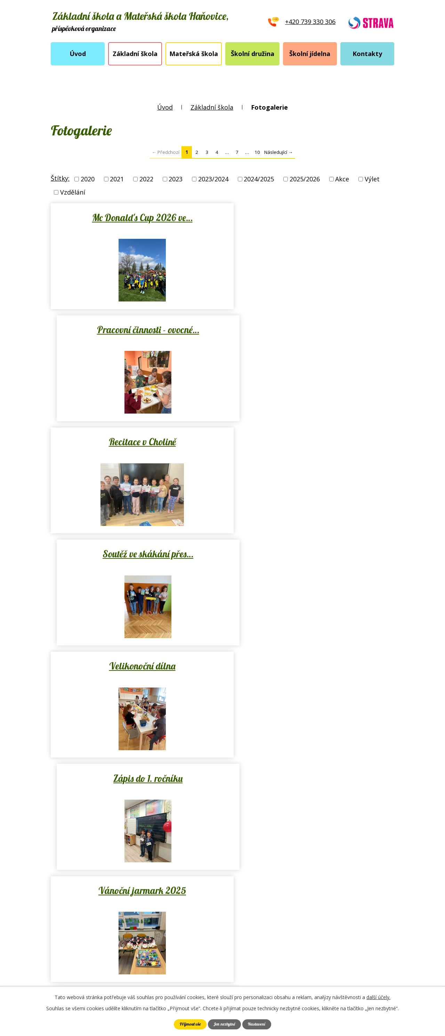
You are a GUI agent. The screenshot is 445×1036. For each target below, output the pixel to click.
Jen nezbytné (224, 1024)
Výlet (372, 179)
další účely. (378, 997)
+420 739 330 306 (207, 905)
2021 (117, 179)
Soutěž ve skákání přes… (310, 330)
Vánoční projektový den (310, 554)
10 (257, 152)
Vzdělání (72, 192)
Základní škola (135, 53)
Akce (342, 179)
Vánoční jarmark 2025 (135, 554)
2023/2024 (213, 179)
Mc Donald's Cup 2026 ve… (135, 217)
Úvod (78, 53)
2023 (176, 179)
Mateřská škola (193, 53)
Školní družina (252, 53)
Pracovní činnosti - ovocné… (310, 217)
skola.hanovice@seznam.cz (222, 919)
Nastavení (256, 1024)
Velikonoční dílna (135, 442)
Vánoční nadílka (135, 666)
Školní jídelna (309, 53)
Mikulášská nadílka (310, 666)
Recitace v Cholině (135, 330)
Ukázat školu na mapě (336, 906)
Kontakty (367, 53)
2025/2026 (305, 179)
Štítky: (60, 178)
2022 (146, 179)
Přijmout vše (190, 1024)
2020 (88, 179)
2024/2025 (259, 179)
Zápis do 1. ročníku (310, 442)
